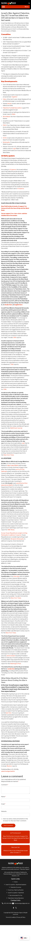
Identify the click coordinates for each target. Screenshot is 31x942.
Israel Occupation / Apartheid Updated (16, 884)
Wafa (13, 114)
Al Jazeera (13, 169)
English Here (18, 304)
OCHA (5, 138)
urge (14, 148)
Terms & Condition (11, 917)
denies (9, 103)
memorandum (11, 656)
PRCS (4, 125)
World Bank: (7, 116)
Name (3, 796)
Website (4, 811)
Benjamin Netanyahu (17, 539)
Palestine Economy (16, 887)
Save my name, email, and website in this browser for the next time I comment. (15, 820)
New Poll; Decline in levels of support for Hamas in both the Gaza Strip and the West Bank (15, 208)
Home (16, 882)
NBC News (11, 530)
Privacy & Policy (21, 917)
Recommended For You (15, 895)
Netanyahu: (6, 142)
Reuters (9, 766)
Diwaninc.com (15, 875)
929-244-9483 (8, 903)
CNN (14, 337)
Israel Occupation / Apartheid (16, 892)
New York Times (9, 455)
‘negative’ (14, 97)
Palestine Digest (18, 912)
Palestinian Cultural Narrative (16, 898)
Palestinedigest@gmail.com (22, 903)
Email (3, 804)
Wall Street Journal (16, 428)
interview (16, 576)
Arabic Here (8, 304)
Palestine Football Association (12, 108)
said (23, 443)
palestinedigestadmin (8, 771)
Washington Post (15, 663)
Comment (4, 785)
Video (4, 99)
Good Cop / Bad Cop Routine (15, 890)
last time (8, 713)
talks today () (12, 465)
